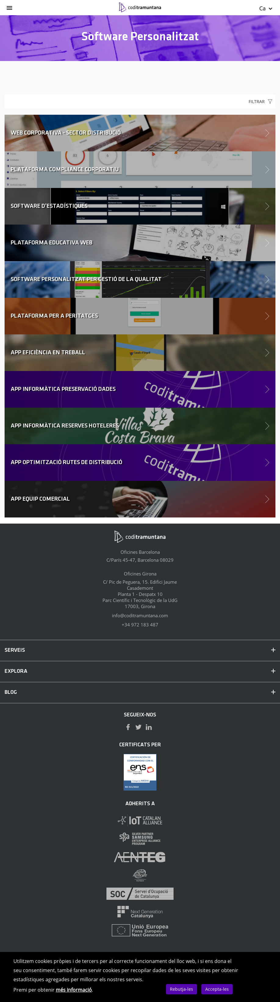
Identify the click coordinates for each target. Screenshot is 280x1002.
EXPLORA (140, 671)
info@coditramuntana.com (140, 615)
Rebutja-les (181, 989)
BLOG (140, 692)
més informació (74, 989)
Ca (266, 8)
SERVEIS (140, 650)
